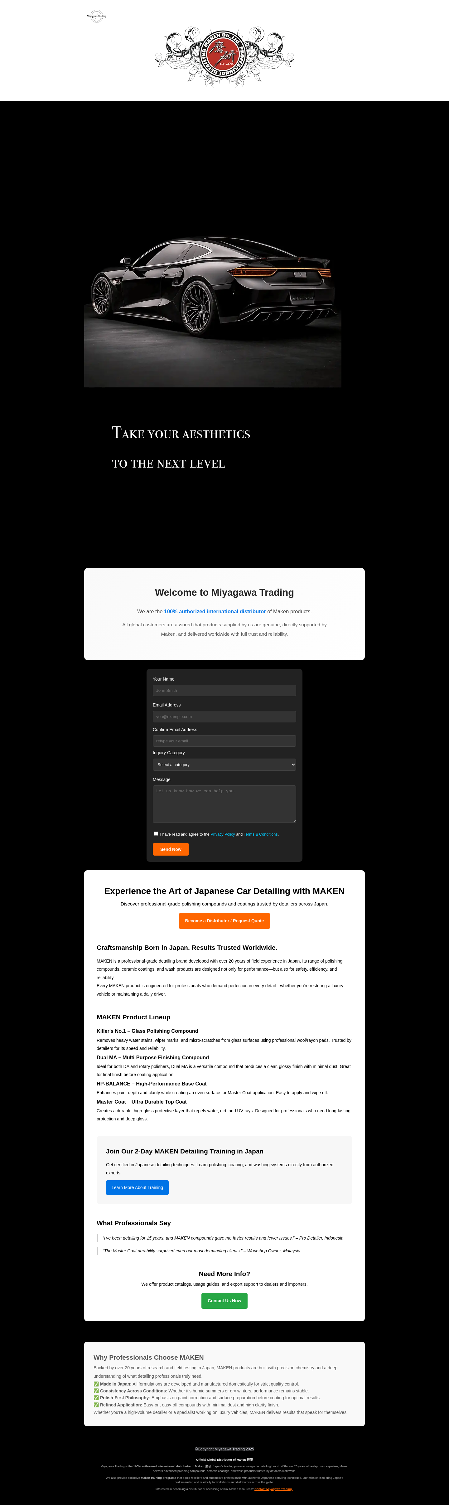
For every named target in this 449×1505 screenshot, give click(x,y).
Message (162, 779)
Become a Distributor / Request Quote (224, 920)
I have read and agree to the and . (216, 834)
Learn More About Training (137, 1187)
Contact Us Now (224, 1300)
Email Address (167, 704)
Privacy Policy (222, 834)
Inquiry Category (169, 752)
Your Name (164, 679)
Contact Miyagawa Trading (273, 1489)
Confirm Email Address (175, 729)
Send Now (170, 849)
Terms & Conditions (261, 834)
